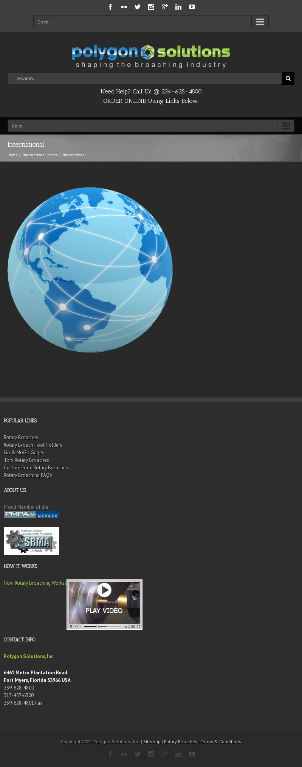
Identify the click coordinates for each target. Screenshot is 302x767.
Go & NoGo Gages (24, 452)
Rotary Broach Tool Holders (33, 445)
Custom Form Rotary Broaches (36, 467)
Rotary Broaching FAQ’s (28, 475)
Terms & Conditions (221, 741)
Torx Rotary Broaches (26, 460)
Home (12, 154)
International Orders (40, 154)
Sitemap (152, 741)
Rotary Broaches (21, 437)
